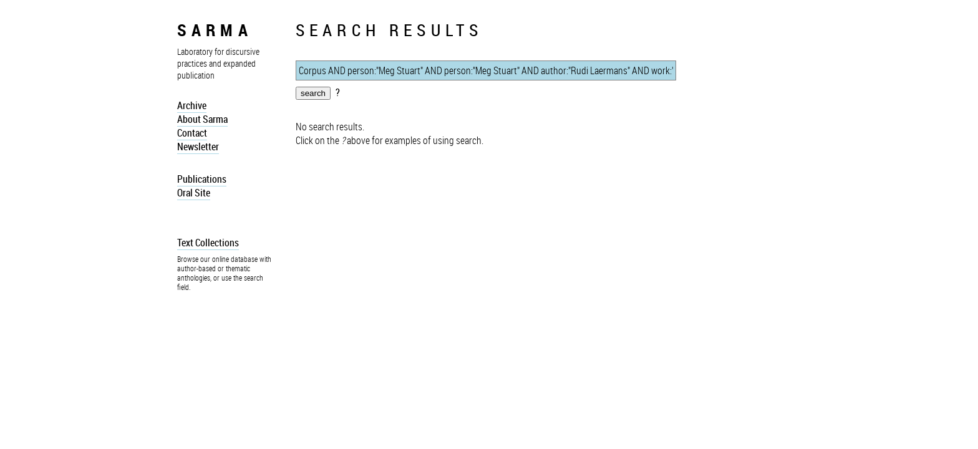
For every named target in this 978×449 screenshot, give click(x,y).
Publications (201, 179)
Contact (192, 133)
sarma (215, 29)
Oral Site (193, 193)
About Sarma (202, 119)
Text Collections (208, 242)
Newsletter (198, 146)
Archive (191, 105)
